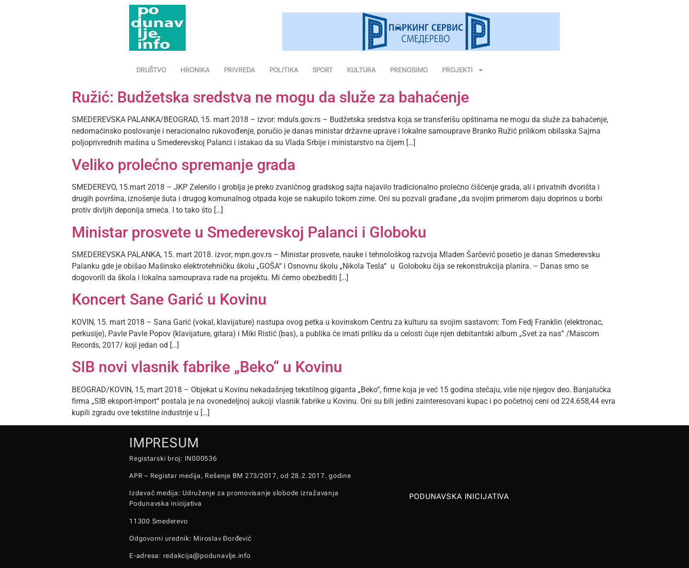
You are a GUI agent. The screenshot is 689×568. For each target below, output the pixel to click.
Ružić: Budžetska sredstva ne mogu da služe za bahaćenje (270, 97)
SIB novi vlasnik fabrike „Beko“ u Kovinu (207, 367)
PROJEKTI (463, 70)
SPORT (322, 70)
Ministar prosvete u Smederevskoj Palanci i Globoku (249, 232)
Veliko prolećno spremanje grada (183, 165)
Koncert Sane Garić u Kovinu (169, 299)
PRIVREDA (239, 70)
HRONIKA (195, 70)
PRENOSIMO (409, 70)
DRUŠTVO (151, 70)
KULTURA (361, 70)
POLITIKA (283, 70)
